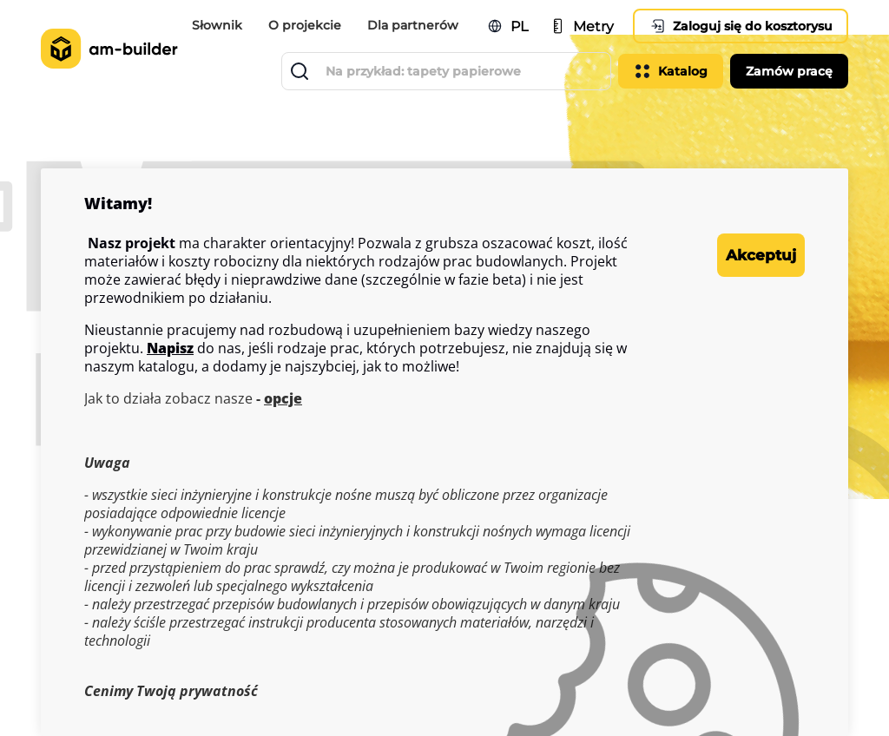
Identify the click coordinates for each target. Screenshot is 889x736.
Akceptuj (735, 255)
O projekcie (301, 28)
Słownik (220, 17)
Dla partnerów (403, 28)
